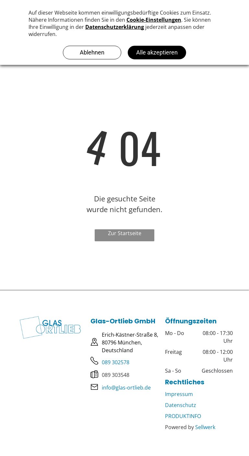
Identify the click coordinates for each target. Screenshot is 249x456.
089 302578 (115, 362)
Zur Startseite (124, 233)
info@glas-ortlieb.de (126, 387)
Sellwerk (205, 427)
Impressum (179, 394)
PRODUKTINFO (183, 416)
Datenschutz (180, 405)
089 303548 (115, 374)
